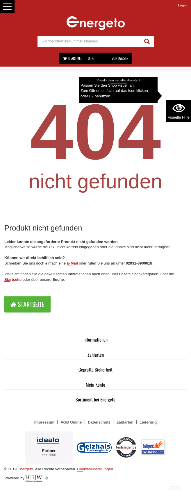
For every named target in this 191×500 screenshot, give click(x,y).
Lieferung (148, 422)
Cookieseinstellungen (95, 469)
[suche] (89, 41)
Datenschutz (99, 422)
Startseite (13, 279)
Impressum (44, 422)
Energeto (25, 469)
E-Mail (72, 263)
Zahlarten (96, 354)
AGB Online (71, 422)
